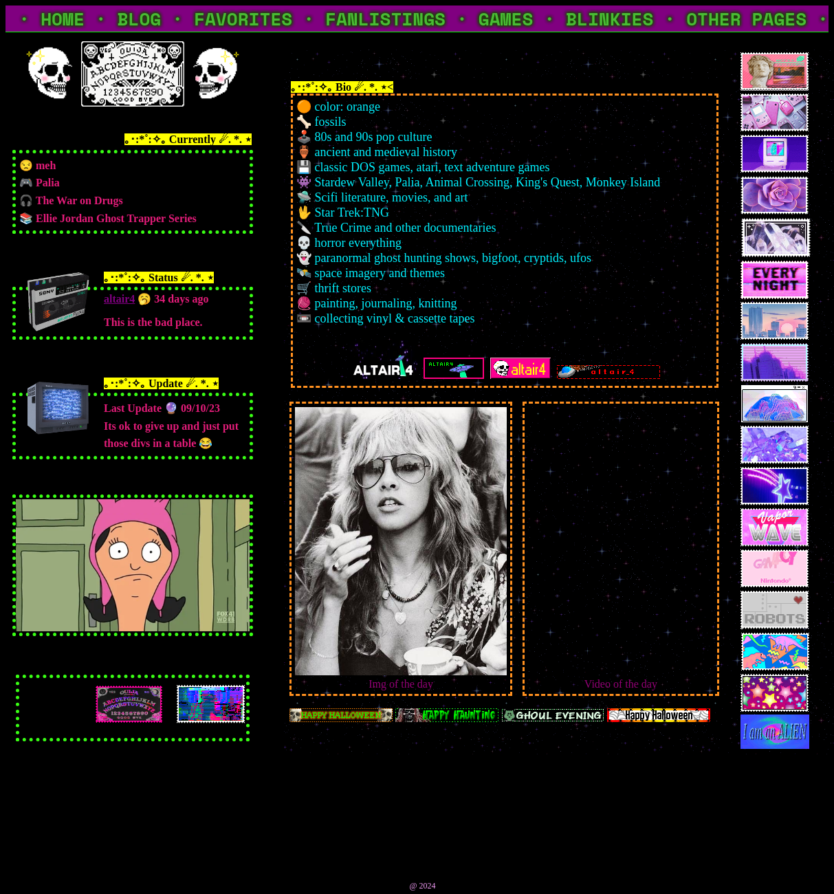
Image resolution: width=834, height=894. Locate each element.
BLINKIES (609, 19)
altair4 (119, 299)
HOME (63, 19)
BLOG (140, 19)
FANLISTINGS (385, 19)
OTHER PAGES (746, 19)
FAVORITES (243, 19)
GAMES (506, 19)
